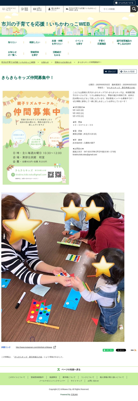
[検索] (134, 9)
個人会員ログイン (55, 9)
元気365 (74, 394)
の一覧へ (12, 53)
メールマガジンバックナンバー (52, 381)
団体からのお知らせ (63, 62)
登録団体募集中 (37, 377)
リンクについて (87, 377)
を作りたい (57, 42)
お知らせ (45, 62)
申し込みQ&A (124, 42)
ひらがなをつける (126, 3)
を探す (79, 42)
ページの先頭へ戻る (71, 369)
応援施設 (101, 42)
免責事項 (53, 377)
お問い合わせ (39, 9)
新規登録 (26, 9)
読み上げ (112, 71)
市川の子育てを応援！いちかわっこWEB (18, 62)
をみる (57, 53)
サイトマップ (76, 381)
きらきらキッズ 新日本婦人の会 (121, 88)
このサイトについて (11, 9)
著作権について (69, 377)
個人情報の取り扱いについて (112, 377)
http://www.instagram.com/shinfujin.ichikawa (36, 347)
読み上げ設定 (129, 71)
